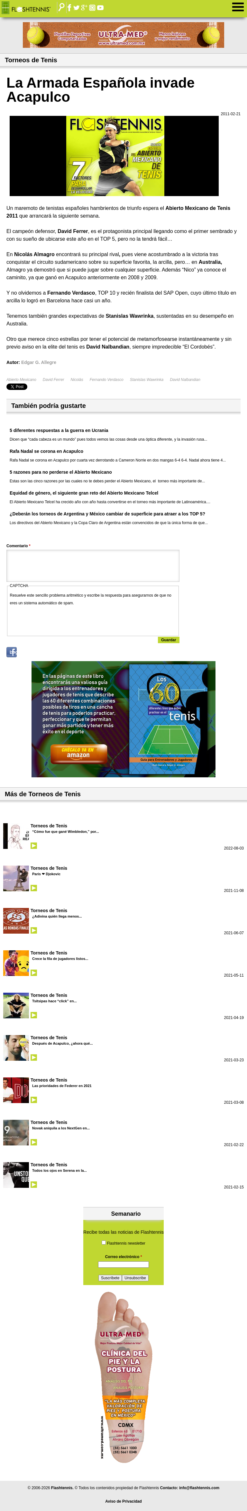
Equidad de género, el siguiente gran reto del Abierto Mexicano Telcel (84, 493)
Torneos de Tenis (49, 825)
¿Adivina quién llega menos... (57, 916)
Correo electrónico (123, 1257)
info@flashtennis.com (199, 1488)
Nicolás (76, 379)
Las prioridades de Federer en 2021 (62, 1086)
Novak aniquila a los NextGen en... (61, 1128)
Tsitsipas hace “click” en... (54, 1001)
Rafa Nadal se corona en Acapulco (46, 451)
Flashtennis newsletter (126, 1243)
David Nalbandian (185, 379)
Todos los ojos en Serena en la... (59, 1170)
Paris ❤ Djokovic (46, 874)
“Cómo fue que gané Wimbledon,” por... (65, 831)
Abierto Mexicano (21, 379)
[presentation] (59, 619)
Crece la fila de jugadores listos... (60, 959)
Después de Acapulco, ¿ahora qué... (62, 1043)
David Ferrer (53, 379)
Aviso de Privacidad (123, 1501)
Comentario (18, 546)
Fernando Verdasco (107, 379)
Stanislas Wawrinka (146, 379)
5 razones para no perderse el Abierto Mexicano (61, 472)
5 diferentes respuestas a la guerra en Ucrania (59, 430)
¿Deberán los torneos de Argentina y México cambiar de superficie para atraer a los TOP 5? (107, 513)
